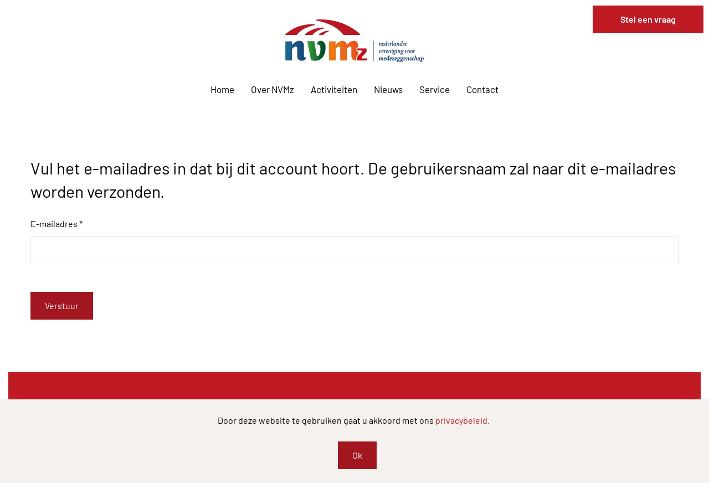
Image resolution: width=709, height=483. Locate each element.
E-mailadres (56, 223)
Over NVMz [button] (272, 89)
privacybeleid (461, 420)
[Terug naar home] (354, 40)
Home (222, 89)
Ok (357, 455)
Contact (482, 89)
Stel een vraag (648, 19)
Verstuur (62, 305)
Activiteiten (334, 89)
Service (434, 89)
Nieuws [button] (388, 89)
